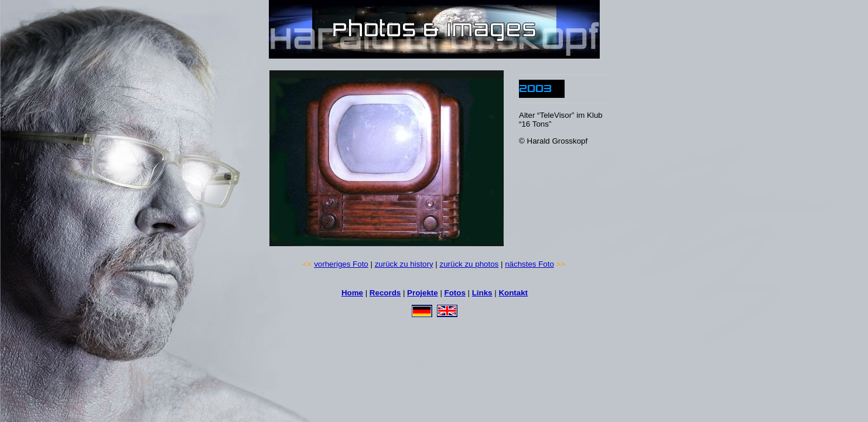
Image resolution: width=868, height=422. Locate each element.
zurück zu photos (469, 264)
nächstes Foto (529, 264)
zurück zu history (404, 264)
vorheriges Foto (341, 264)
